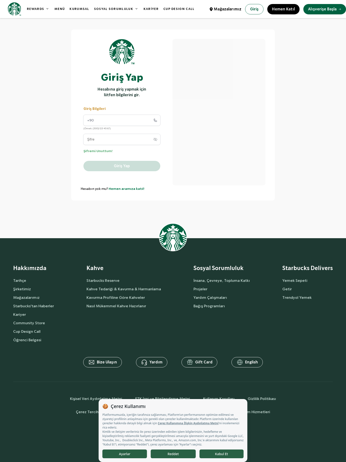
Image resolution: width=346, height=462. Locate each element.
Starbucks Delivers (307, 268)
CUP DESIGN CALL (179, 9)
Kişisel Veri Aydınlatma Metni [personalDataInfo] (96, 398)
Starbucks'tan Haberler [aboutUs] (33, 306)
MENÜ (59, 9)
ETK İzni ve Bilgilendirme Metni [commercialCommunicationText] (162, 398)
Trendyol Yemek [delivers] (297, 297)
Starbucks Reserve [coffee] (102, 280)
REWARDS (35, 9)
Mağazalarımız (227, 9)
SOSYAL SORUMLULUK (113, 9)
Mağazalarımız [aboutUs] (26, 297)
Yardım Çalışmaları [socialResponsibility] (210, 297)
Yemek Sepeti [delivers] (294, 280)
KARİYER (151, 9)
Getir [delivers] (287, 289)
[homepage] (14, 9)
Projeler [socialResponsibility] (200, 289)
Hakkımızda (29, 268)
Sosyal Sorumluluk (218, 268)
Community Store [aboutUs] (29, 322)
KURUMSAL (79, 9)
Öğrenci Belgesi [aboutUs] (27, 339)
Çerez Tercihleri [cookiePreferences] (90, 411)
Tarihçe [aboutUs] (19, 280)
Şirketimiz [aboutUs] (22, 289)
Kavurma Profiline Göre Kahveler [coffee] (115, 297)
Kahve (94, 268)
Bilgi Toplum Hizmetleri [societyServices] (249, 411)
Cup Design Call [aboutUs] (27, 331)
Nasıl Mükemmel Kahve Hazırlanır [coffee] (116, 306)
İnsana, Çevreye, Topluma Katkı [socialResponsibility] (222, 280)
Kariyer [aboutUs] (19, 314)
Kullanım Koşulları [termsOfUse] (219, 398)
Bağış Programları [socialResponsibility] (209, 306)
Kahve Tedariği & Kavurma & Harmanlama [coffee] (123, 289)
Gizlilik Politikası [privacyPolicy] (262, 398)
